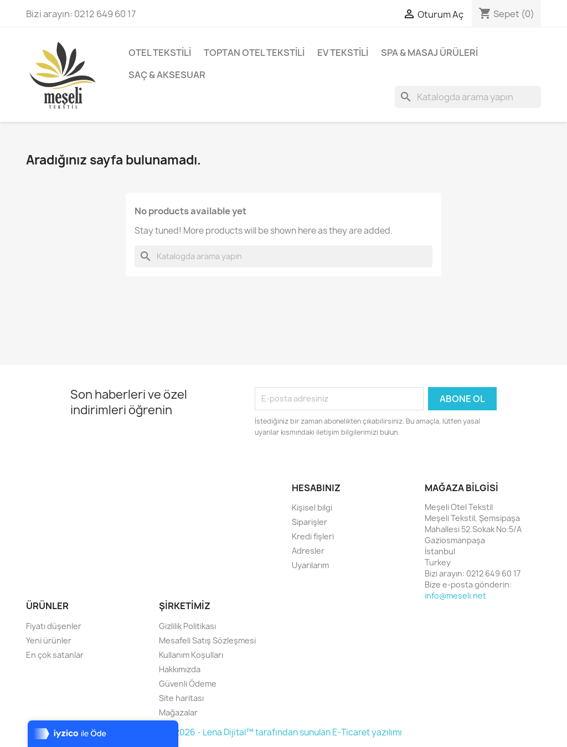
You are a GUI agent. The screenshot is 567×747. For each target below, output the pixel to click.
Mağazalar (178, 712)
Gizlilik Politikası (187, 626)
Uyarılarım (310, 565)
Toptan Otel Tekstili (254, 53)
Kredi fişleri (313, 536)
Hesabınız (316, 488)
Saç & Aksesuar (166, 75)
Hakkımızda (179, 669)
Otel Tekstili (159, 53)
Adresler (308, 550)
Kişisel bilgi (312, 507)
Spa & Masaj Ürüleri (429, 53)
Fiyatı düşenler (53, 626)
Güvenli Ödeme (188, 683)
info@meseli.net (455, 595)
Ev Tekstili (342, 53)
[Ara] (468, 97)
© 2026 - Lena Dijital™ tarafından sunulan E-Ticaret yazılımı (284, 732)
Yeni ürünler (48, 640)
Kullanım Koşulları (191, 655)
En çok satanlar (55, 655)
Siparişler (309, 522)
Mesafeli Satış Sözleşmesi (207, 640)
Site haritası (181, 698)
